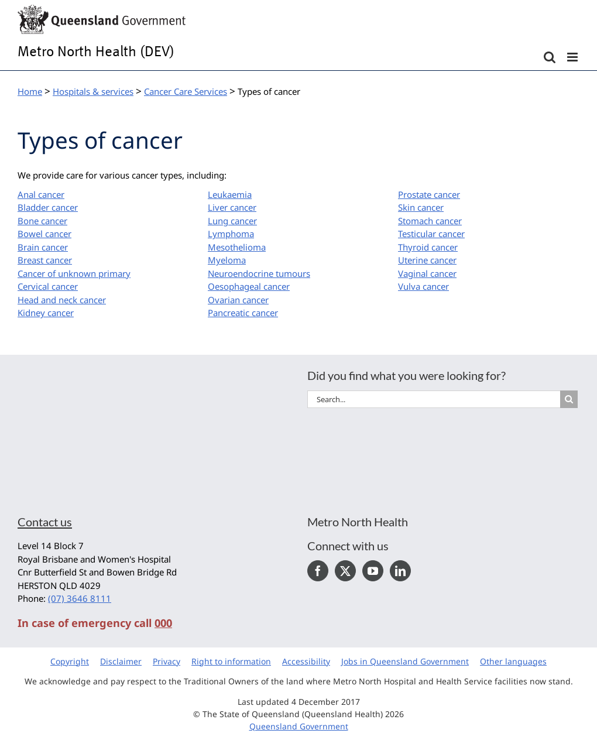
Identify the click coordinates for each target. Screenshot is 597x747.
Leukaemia (230, 194)
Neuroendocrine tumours (259, 273)
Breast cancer (45, 260)
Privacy (166, 661)
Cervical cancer (48, 286)
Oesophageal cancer (249, 286)
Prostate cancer (429, 194)
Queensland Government (298, 726)
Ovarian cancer (238, 300)
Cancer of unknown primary (74, 273)
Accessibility (306, 661)
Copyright (69, 661)
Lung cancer (232, 221)
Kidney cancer (46, 312)
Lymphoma (231, 233)
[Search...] (433, 399)
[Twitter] (345, 570)
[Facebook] (317, 570)
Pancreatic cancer (243, 312)
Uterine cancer (427, 260)
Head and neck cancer (62, 300)
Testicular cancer (431, 233)
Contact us (45, 522)
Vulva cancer (423, 286)
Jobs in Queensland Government (405, 661)
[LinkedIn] (400, 570)
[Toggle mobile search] (549, 57)
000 (163, 623)
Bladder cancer (48, 207)
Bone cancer (42, 221)
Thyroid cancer (428, 247)
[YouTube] (372, 570)
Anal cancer (41, 194)
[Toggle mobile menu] (573, 57)
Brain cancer (43, 247)
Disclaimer (121, 661)
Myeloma (227, 260)
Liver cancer (232, 207)
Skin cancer (421, 207)
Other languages (513, 661)
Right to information (231, 661)
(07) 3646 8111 (79, 598)
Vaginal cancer (427, 273)
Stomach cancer (430, 221)
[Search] (569, 399)
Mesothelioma (237, 247)
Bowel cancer (44, 233)
